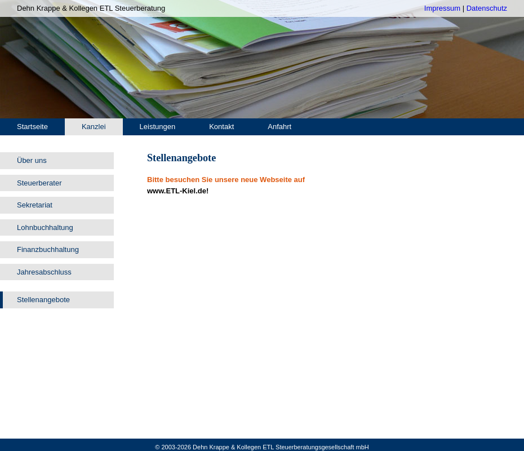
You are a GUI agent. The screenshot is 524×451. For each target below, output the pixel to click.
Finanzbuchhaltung (48, 249)
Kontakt (221, 126)
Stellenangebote (43, 299)
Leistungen (158, 126)
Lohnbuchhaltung (45, 227)
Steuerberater (39, 183)
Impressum (442, 8)
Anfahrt (279, 126)
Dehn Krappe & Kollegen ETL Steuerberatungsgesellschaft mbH (281, 447)
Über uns (32, 160)
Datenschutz (487, 8)
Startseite (32, 126)
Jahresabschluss (44, 272)
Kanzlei (94, 126)
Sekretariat (34, 205)
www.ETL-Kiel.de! (177, 191)
